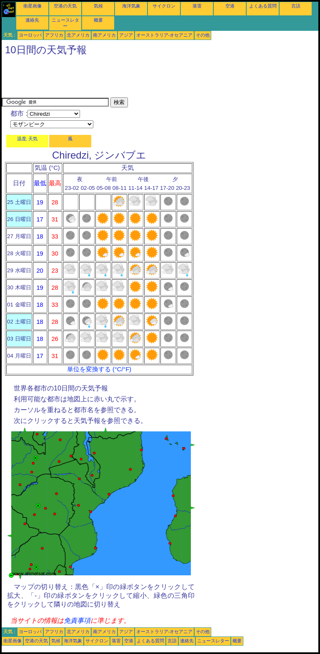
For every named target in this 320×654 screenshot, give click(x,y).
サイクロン (163, 5)
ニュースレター (213, 640)
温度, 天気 (27, 138)
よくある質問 (263, 5)
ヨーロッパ (30, 34)
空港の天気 (65, 5)
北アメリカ (78, 34)
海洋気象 (131, 5)
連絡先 (32, 19)
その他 (203, 34)
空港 (230, 5)
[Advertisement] (153, 78)
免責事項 (77, 620)
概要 (98, 19)
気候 (98, 5)
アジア (126, 34)
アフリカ (54, 34)
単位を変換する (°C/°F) (99, 369)
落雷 (197, 5)
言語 (295, 5)
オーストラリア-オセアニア (164, 34)
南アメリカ (104, 34)
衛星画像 (32, 5)
